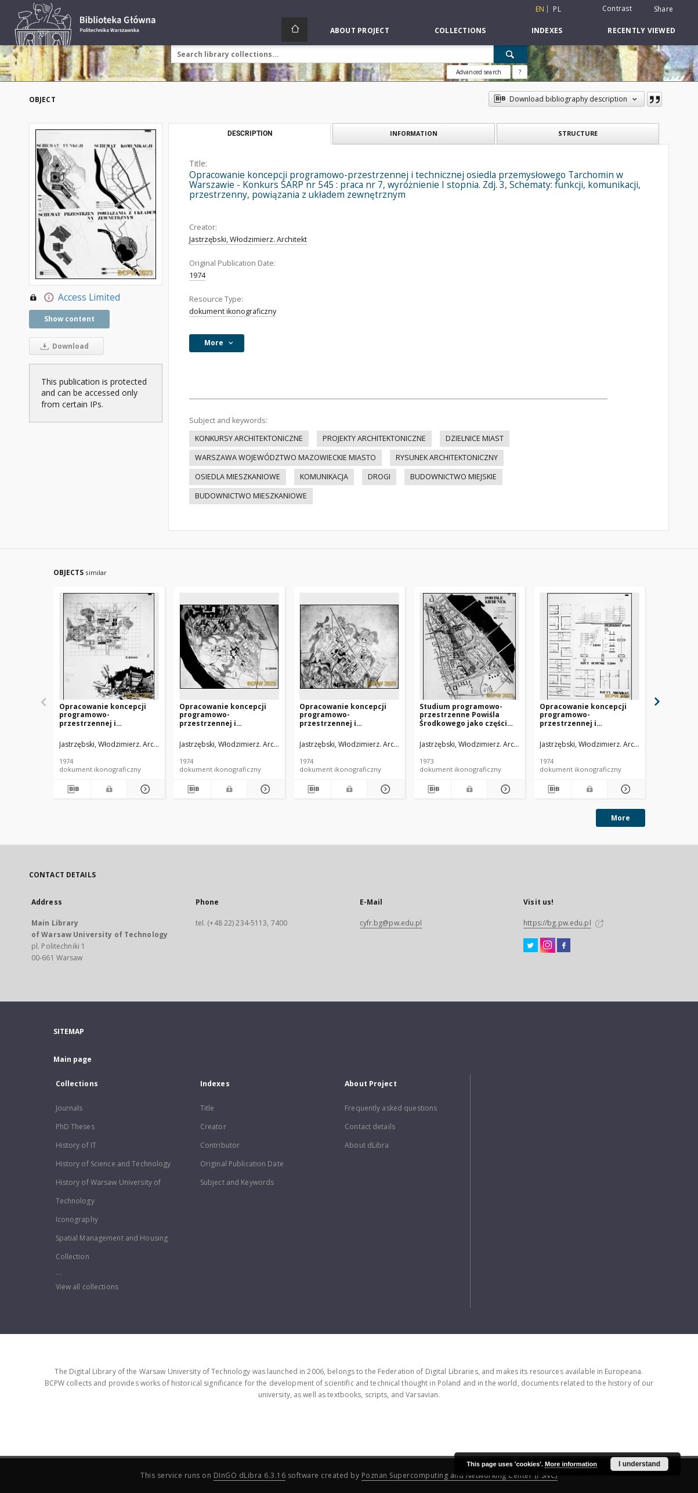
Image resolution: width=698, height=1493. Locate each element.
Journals (69, 1108)
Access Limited (74, 297)
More (620, 818)
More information (571, 1464)
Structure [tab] (578, 133)
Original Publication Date (242, 1164)
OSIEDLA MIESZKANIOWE (237, 477)
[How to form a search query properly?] (519, 72)
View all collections (87, 1287)
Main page (72, 1059)
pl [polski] (557, 9)
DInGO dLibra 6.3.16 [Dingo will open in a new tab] (250, 1475)
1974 (197, 275)
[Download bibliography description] (72, 789)
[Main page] (294, 29)
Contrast (617, 8)
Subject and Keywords (237, 1182)
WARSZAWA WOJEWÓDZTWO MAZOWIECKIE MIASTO (285, 457)
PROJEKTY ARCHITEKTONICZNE (374, 438)
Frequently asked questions (391, 1108)
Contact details (370, 1127)
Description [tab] (249, 133)
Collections (460, 30)
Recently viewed (641, 30)
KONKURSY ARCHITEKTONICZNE (249, 438)
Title (207, 1108)
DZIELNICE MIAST (475, 438)
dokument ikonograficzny (232, 311)
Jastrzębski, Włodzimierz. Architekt (248, 239)
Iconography (77, 1219)
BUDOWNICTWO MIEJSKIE (453, 477)
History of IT (76, 1145)
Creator (213, 1127)
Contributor (220, 1145)
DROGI (379, 477)
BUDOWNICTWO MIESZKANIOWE (251, 496)
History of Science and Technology (113, 1164)
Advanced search (478, 72)
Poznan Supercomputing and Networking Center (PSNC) (459, 1475)
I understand (639, 1464)
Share (663, 9)
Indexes (547, 30)
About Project (359, 30)
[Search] (510, 54)
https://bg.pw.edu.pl (557, 923)
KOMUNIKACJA (324, 477)
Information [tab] (413, 133)
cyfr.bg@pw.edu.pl (391, 923)
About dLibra (367, 1145)
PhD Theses (75, 1127)
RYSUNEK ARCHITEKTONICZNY (447, 457)
